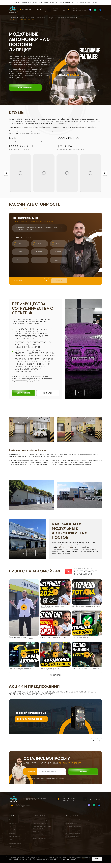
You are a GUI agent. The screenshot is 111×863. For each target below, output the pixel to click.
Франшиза (53, 2)
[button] (78, 392)
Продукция (16, 2)
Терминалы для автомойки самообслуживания (80, 820)
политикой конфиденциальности (62, 859)
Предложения (25, 9)
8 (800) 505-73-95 (59, 10)
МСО (73, 2)
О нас (35, 2)
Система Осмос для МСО (72, 833)
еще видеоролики (55, 675)
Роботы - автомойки (71, 823)
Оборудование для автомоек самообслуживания (42, 827)
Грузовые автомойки (39, 838)
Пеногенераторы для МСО (73, 836)
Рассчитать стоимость (25, 87)
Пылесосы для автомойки (73, 826)
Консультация (47, 393)
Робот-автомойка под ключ (41, 823)
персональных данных (58, 778)
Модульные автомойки (40, 832)
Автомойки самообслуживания (43, 820)
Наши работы (43, 2)
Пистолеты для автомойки (73, 830)
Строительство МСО (83, 2)
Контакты (96, 2)
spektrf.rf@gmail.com (79, 10)
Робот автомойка (64, 2)
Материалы (40, 10)
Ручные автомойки (39, 835)
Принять (97, 858)
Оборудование (26, 2)
